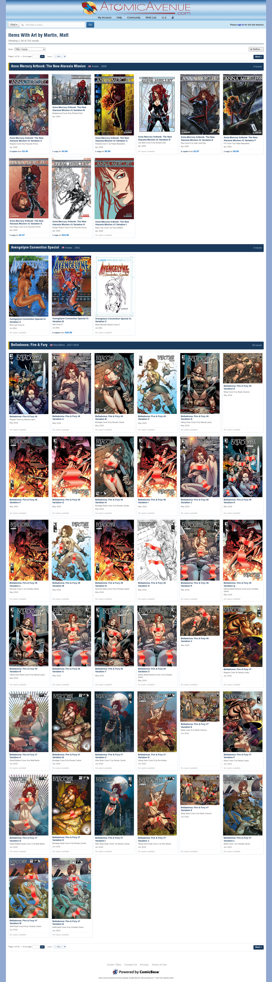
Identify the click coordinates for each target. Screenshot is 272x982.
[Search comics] (52, 25)
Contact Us (130, 964)
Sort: (10, 49)
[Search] (90, 25)
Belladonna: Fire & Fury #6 (23, 416)
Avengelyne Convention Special (35, 248)
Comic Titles (114, 964)
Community (133, 17)
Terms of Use (159, 964)
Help (119, 17)
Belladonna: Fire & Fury (29, 345)
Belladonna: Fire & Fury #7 (237, 669)
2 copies (13, 151)
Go (42, 56)
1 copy (55, 151)
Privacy (144, 964)
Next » (258, 56)
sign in (240, 25)
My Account (104, 17)
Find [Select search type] (14, 24)
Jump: (49, 56)
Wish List (151, 17)
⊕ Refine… (256, 49)
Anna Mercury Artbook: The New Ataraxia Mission (48, 66)
